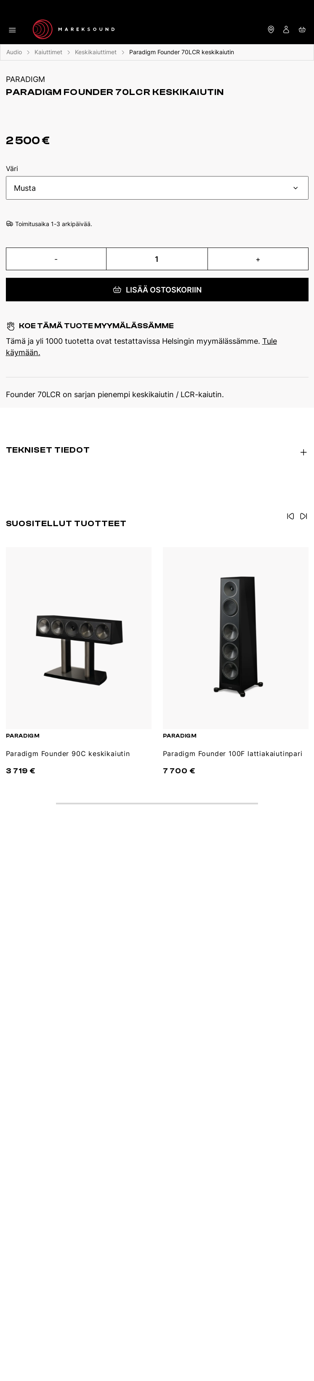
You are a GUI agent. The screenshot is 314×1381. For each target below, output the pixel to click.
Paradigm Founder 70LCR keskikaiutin (181, 51)
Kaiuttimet (48, 51)
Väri (12, 169)
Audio (14, 51)
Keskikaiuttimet (96, 51)
